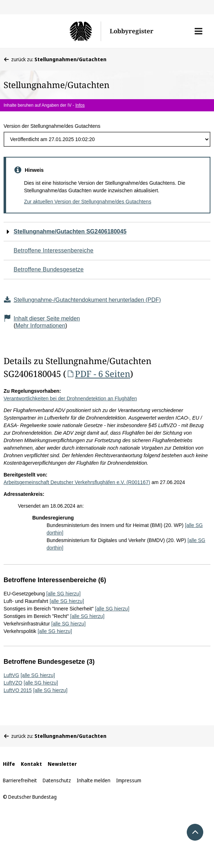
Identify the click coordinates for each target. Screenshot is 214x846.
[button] (198, 31)
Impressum (128, 780)
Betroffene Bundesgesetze (49, 269)
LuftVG (11, 675)
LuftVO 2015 (18, 690)
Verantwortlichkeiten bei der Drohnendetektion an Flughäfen (70, 398)
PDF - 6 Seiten (98, 374)
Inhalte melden (93, 780)
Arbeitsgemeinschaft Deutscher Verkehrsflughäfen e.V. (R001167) (77, 482)
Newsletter (62, 763)
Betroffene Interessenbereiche (54, 250)
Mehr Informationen (40, 326)
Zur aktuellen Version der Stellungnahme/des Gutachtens (87, 201)
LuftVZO (13, 683)
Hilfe (9, 763)
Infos (80, 105)
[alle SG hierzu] (63, 593)
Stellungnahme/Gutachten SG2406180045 (70, 231)
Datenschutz (57, 780)
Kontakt (31, 763)
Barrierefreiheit (20, 780)
